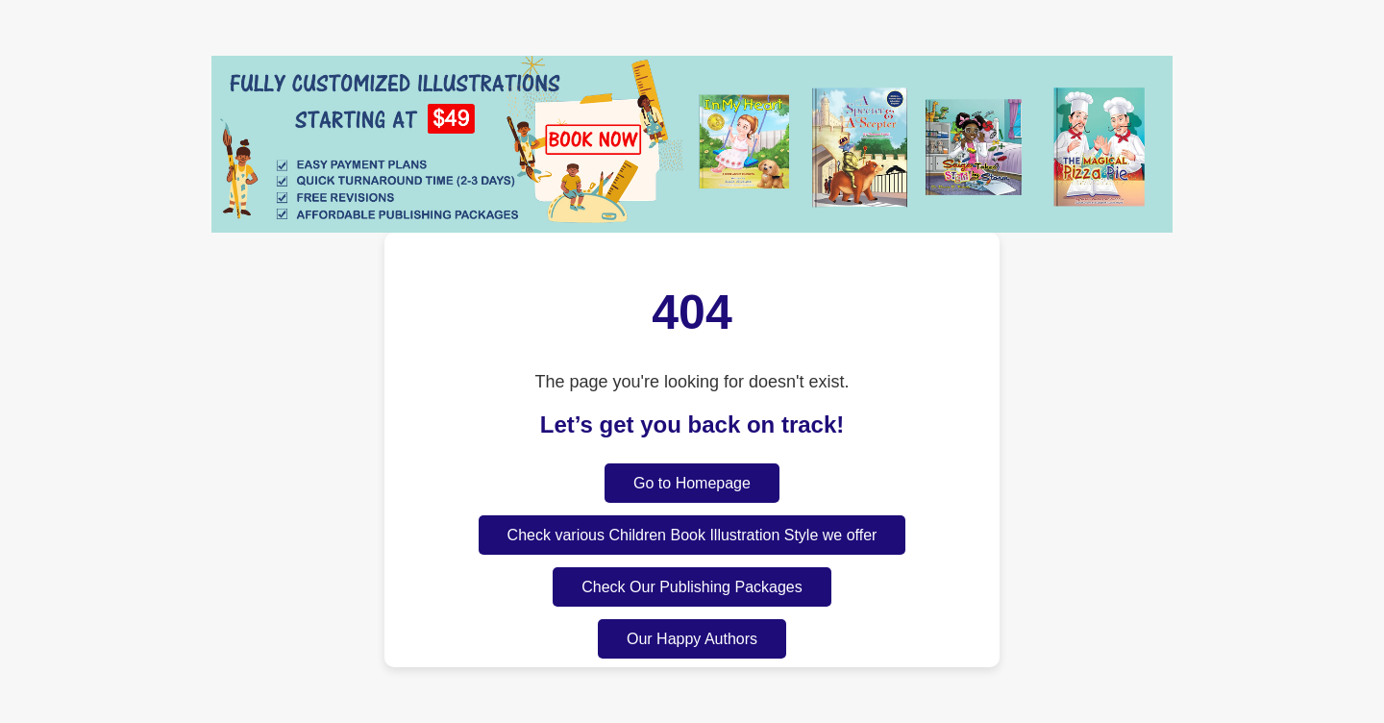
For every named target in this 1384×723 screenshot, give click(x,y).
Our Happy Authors (692, 639)
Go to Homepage (692, 483)
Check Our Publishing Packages (691, 587)
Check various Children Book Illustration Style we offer (692, 535)
